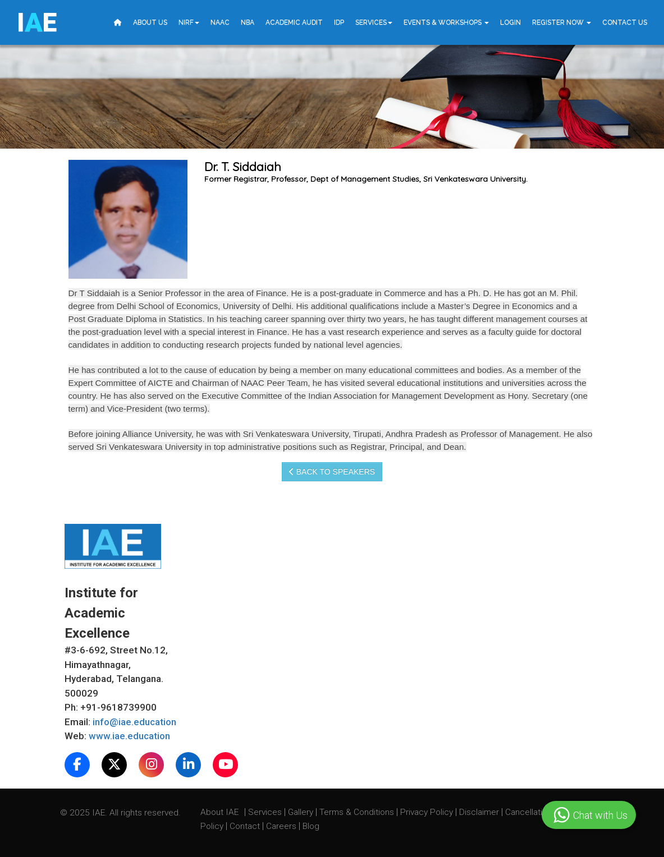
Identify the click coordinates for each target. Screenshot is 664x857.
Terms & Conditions (357, 812)
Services (373, 22)
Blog (311, 826)
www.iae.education (129, 735)
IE (37, 22)
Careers (282, 826)
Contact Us (624, 22)
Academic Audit (294, 22)
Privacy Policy (426, 812)
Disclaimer (479, 812)
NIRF (188, 22)
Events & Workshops (446, 22)
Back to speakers (332, 471)
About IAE (220, 812)
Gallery (301, 812)
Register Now (561, 22)
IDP (339, 22)
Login (510, 22)
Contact (246, 826)
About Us (150, 22)
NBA (247, 22)
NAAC (220, 22)
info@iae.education (134, 721)
